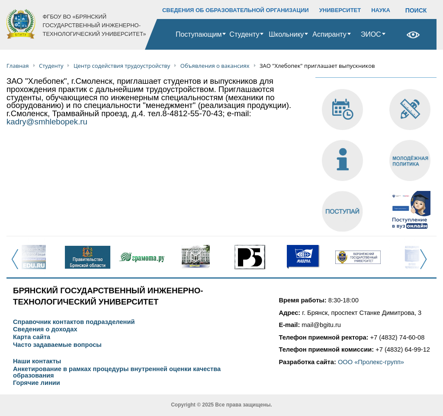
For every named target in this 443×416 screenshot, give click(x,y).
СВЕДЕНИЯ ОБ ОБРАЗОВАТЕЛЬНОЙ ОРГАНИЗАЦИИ (235, 10)
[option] (33, 257)
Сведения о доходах (45, 329)
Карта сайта (31, 337)
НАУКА (380, 10)
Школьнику (286, 34)
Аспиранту (329, 34)
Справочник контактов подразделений (74, 322)
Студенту (244, 34)
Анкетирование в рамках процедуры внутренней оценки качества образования (117, 372)
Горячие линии (36, 383)
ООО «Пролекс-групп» (371, 362)
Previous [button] (17, 264)
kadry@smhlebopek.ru (46, 121)
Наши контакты (37, 361)
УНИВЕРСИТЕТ (340, 10)
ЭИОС (371, 34)
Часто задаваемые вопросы (57, 345)
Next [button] (426, 264)
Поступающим (199, 34)
